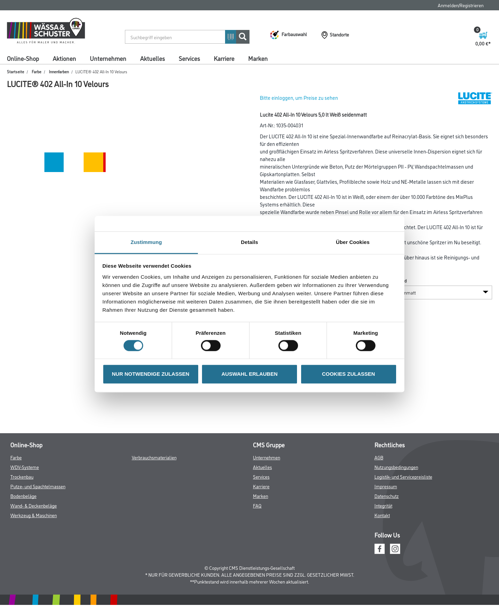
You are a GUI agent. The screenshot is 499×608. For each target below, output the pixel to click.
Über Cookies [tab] (353, 242)
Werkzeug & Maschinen (33, 515)
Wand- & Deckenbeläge (33, 505)
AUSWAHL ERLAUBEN (249, 374)
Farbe (36, 71)
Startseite (15, 71)
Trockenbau (21, 476)
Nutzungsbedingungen (396, 466)
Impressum (385, 486)
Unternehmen (108, 58)
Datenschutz (386, 495)
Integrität (383, 505)
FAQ (257, 505)
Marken (258, 58)
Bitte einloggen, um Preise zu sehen (299, 97)
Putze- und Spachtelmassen (37, 486)
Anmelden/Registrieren (461, 5)
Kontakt (382, 515)
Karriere (224, 58)
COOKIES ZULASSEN (348, 374)
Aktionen (64, 58)
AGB (378, 457)
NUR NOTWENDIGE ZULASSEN (150, 374)
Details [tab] (249, 242)
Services (189, 58)
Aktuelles (152, 58)
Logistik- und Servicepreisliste (403, 476)
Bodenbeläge (23, 495)
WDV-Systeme (24, 466)
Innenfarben (59, 71)
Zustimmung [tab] (146, 242)
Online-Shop (23, 58)
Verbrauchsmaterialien (154, 457)
